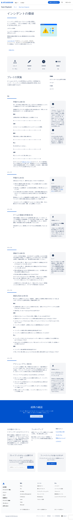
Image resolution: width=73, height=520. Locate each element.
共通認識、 (31, 41)
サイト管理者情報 (56, 515)
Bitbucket (22, 504)
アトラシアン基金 (6, 500)
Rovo (21, 485)
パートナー (57, 485)
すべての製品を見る (24, 509)
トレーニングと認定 (59, 488)
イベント (4, 492)
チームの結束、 (25, 41)
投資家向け (5, 497)
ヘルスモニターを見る (36, 416)
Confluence (22, 496)
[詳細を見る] (21, 50)
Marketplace (40, 496)
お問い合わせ (5, 505)
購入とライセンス (41, 488)
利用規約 (49, 515)
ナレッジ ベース (40, 494)
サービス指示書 (23, 42)
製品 (16, 2)
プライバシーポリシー (40, 515)
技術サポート (40, 485)
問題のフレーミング (60, 438)
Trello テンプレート (26, 161)
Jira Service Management (25, 494)
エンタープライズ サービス (60, 496)
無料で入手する (54, 2)
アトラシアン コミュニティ (43, 491)
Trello (21, 502)
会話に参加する (51, 463)
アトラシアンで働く (7, 489)
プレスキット (5, 503)
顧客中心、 (19, 41)
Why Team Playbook (24, 7)
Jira (21, 488)
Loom (21, 499)
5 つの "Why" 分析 (60, 431)
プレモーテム (59, 435)
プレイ (15, 7)
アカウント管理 (40, 499)
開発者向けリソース (59, 494)
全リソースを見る (59, 509)
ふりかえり (58, 441)
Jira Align (22, 491)
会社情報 (4, 487)
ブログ (4, 495)
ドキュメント (57, 491)
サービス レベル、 (11, 42)
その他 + (22, 2)
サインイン (68, 2)
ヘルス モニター (11, 41)
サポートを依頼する (42, 509)
